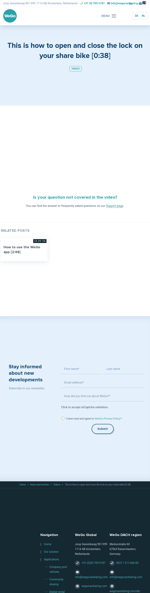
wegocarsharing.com (94, 586)
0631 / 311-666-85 (127, 563)
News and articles (39, 484)
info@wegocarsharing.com (91, 577)
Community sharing (56, 582)
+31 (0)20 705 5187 (93, 563)
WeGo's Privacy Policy (107, 418)
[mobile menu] (107, 16)
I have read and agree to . (94, 418)
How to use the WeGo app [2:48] (22, 250)
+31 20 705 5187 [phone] (94, 3)
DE (136, 15)
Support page (114, 206)
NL (143, 15)
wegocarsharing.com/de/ (125, 591)
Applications (51, 559)
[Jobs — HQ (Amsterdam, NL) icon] (141, 3)
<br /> (75, 137)
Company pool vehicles (58, 570)
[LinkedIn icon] (130, 3)
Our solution (51, 552)
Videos (75, 68)
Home (23, 484)
